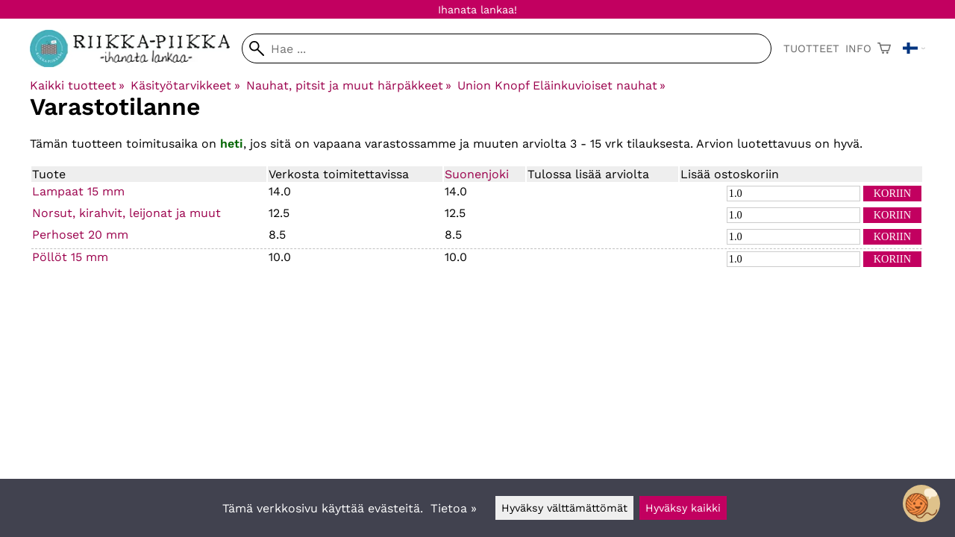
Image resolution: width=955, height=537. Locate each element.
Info (858, 48)
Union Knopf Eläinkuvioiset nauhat (561, 85)
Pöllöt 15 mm (70, 257)
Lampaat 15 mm (78, 191)
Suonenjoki (477, 174)
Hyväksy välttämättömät (564, 508)
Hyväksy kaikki (683, 508)
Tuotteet (811, 48)
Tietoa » (453, 508)
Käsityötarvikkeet (185, 85)
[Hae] (506, 48)
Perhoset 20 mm (80, 234)
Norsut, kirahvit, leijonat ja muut (126, 213)
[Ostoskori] (884, 48)
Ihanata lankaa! (477, 10)
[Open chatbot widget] (921, 503)
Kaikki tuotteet (77, 85)
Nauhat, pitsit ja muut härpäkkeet (348, 85)
